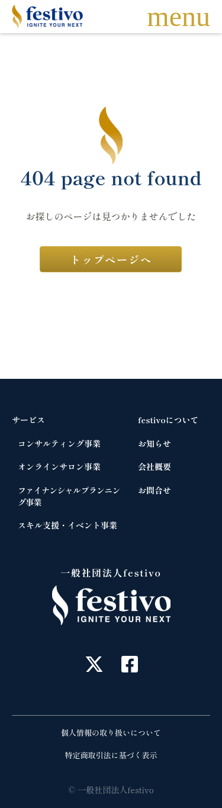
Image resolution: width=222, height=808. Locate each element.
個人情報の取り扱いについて (111, 732)
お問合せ (154, 490)
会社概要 (154, 466)
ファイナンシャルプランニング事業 (69, 496)
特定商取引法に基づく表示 (111, 755)
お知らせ (154, 443)
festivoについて (168, 420)
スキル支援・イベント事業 (67, 525)
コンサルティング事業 (59, 443)
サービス (28, 420)
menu (178, 16)
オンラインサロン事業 (59, 466)
